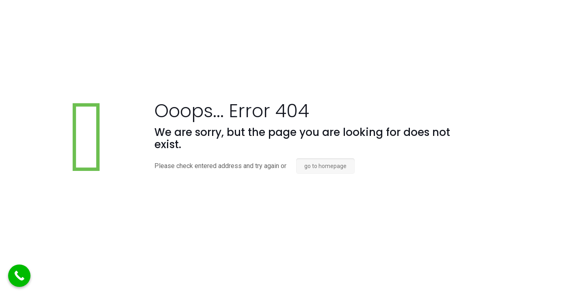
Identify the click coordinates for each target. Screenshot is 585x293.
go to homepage (325, 166)
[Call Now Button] (19, 276)
